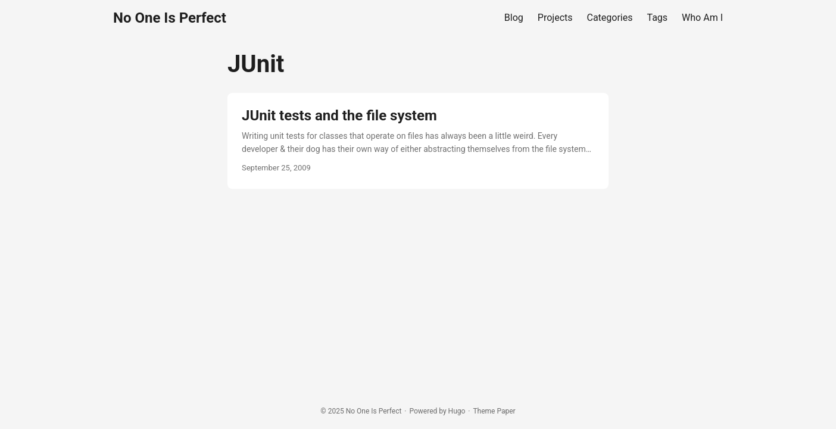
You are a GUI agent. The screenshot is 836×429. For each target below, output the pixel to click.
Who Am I (702, 17)
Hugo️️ (457, 411)
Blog (513, 17)
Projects (555, 17)
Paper (506, 411)
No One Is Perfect (169, 18)
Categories (610, 17)
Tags (657, 17)
